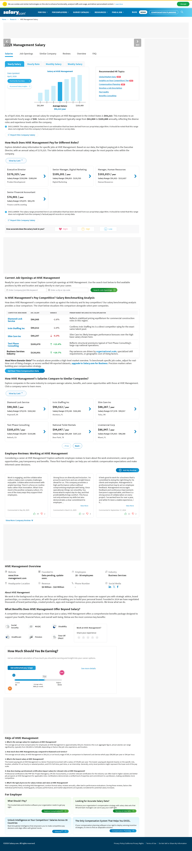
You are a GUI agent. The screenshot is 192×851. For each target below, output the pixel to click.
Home (4, 19)
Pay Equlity (104, 92)
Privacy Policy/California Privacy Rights (129, 843)
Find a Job (118, 12)
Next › (77, 446)
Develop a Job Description (110, 88)
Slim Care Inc (14, 336)
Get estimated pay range (21, 667)
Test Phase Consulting (13, 344)
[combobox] (25, 290)
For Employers (60, 12)
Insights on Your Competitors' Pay (116, 80)
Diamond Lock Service (15, 319)
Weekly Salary (75, 64)
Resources (101, 12)
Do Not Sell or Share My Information (173, 843)
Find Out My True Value (20, 81)
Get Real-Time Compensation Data (23, 371)
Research (13, 19)
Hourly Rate (33, 64)
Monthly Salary (54, 64)
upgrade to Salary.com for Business (90, 363)
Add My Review (127, 470)
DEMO (143, 12)
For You (43, 12)
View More (84, 506)
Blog (134, 12)
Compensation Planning (163, 12)
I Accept (183, 4)
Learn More (119, 4)
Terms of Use (151, 843)
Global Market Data (110, 77)
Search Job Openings (104, 290)
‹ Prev (66, 446)
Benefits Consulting (107, 95)
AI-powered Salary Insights (20, 86)
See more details (88, 668)
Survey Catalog (82, 12)
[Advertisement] (72, 255)
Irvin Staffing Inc (16, 328)
